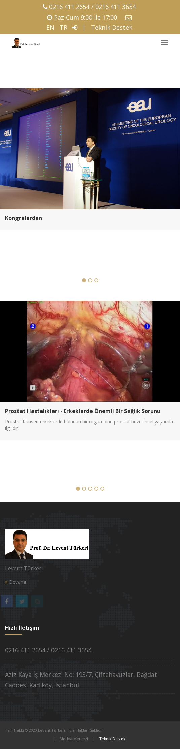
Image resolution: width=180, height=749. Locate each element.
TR (63, 27)
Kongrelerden (23, 218)
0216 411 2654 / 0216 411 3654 (92, 7)
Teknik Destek (111, 27)
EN (50, 27)
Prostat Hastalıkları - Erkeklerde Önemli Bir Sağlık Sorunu (82, 411)
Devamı (15, 582)
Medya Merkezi (74, 739)
